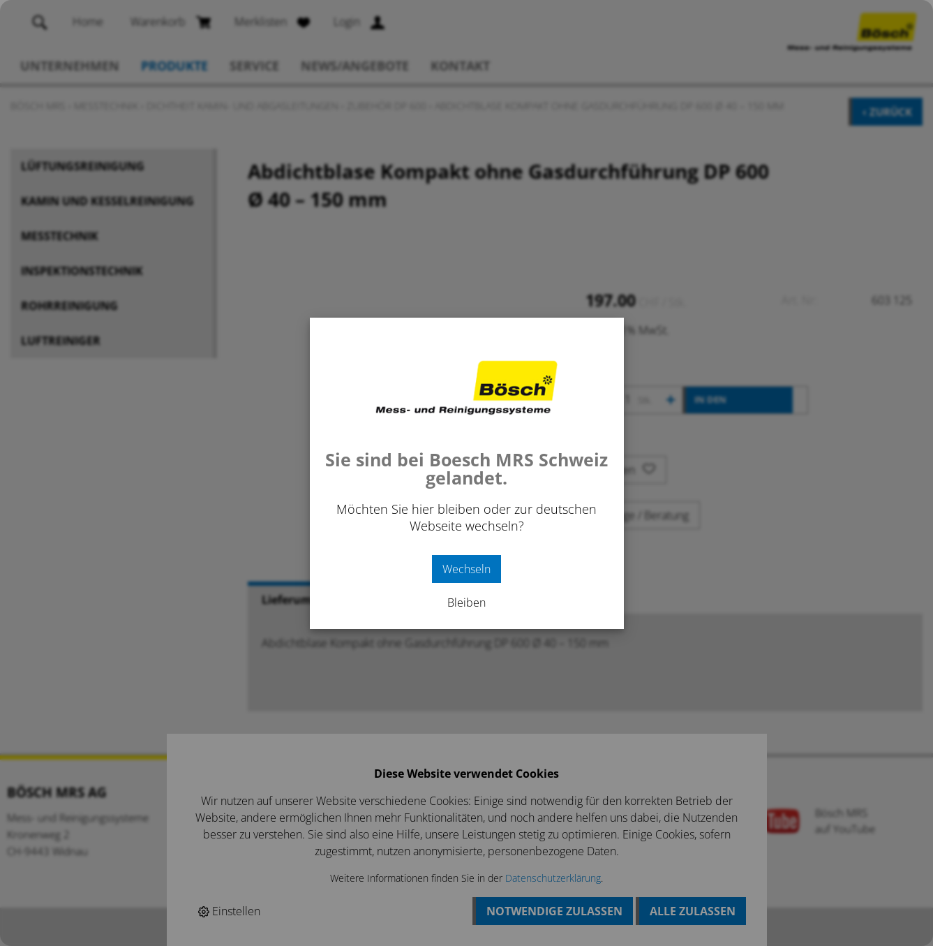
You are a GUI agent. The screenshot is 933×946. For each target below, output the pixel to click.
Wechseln (466, 569)
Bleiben (466, 602)
